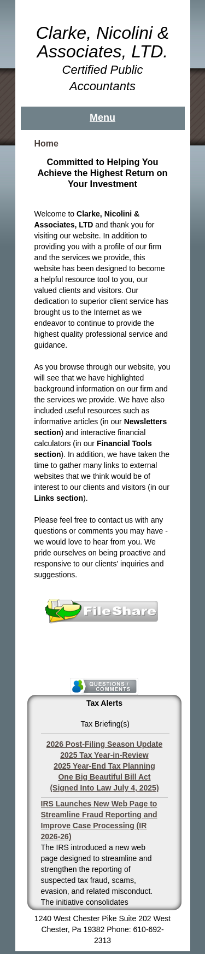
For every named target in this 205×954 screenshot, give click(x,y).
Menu (102, 117)
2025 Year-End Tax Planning (104, 766)
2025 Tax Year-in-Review (104, 755)
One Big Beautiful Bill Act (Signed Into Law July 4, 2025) (104, 782)
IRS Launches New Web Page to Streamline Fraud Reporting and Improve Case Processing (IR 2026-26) (99, 820)
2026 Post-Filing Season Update (104, 744)
